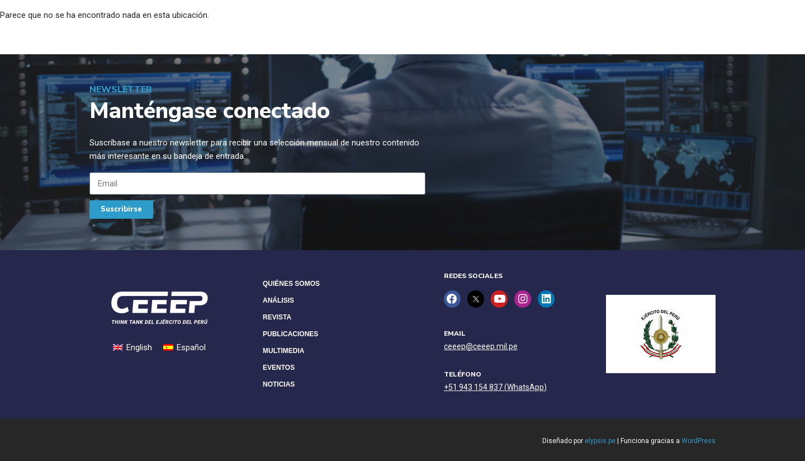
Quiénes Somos (291, 284)
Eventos (279, 367)
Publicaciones (290, 334)
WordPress (698, 441)
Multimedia (283, 351)
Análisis (278, 300)
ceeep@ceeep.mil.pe (481, 345)
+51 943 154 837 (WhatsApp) (495, 386)
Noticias (279, 384)
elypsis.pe (600, 441)
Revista (277, 317)
